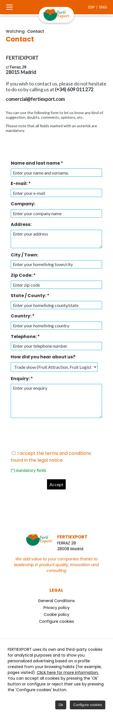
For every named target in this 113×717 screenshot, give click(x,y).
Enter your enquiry (56, 401)
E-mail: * (21, 183)
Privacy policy (56, 607)
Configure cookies (56, 621)
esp (91, 7)
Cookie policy (56, 614)
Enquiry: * (22, 378)
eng (103, 7)
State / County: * (30, 295)
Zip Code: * (23, 275)
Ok (61, 705)
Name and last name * (37, 163)
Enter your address (56, 239)
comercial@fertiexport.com (35, 99)
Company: (23, 204)
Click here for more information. (68, 672)
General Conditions (56, 601)
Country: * (23, 316)
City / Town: (24, 255)
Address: (21, 224)
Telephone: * (25, 336)
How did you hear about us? (43, 357)
